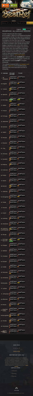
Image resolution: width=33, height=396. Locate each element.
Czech (4, 213)
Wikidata (13, 373)
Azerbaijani (6, 218)
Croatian (5, 256)
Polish (4, 175)
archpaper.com (24, 64)
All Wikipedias (6, 78)
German (5, 127)
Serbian (5, 250)
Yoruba (5, 320)
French (5, 110)
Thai (4, 148)
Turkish (5, 89)
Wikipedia (14, 370)
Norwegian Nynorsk (6, 240)
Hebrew (5, 164)
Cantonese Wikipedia (6, 229)
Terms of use (16, 351)
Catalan (5, 245)
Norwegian (6, 100)
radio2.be (11, 66)
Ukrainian (5, 224)
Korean (5, 261)
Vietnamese (6, 191)
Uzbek (4, 267)
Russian (5, 143)
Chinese (5, 153)
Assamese (5, 326)
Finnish (5, 207)
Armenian (5, 277)
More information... (19, 55)
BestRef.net (13, 355)
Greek (4, 202)
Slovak (4, 234)
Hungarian (6, 197)
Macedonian (6, 283)
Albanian (5, 299)
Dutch (4, 180)
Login (5, 5)
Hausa (4, 304)
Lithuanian (6, 294)
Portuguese (6, 116)
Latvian (5, 288)
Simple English (5, 331)
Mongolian (6, 315)
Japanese (5, 121)
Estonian (5, 272)
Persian (5, 137)
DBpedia (13, 376)
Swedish (5, 159)
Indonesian (6, 170)
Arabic (4, 132)
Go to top (16, 388)
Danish (5, 186)
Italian (4, 105)
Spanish (5, 94)
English (5, 83)
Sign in (14, 5)
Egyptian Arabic (5, 310)
